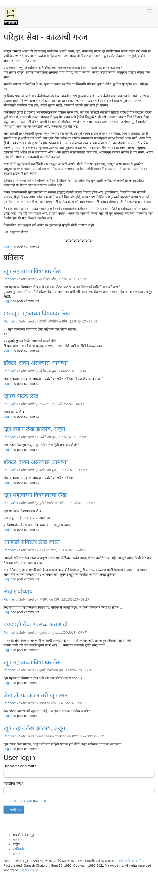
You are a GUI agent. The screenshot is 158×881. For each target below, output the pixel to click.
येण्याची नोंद (14, 809)
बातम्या (17, 854)
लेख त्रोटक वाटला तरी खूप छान (35, 695)
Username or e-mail (20, 766)
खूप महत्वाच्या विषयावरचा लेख (35, 495)
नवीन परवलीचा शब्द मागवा (29, 801)
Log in (8, 246)
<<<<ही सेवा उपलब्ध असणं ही (35, 624)
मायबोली (18, 840)
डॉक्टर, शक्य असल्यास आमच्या (36, 363)
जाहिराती (18, 849)
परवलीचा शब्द (13, 783)
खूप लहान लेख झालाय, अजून (34, 429)
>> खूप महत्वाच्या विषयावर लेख (37, 313)
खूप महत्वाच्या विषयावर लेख (33, 271)
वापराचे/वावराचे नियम (131, 861)
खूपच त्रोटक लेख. (22, 396)
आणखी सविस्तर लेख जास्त (32, 542)
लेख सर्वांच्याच (18, 591)
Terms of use (29, 870)
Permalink (11, 279)
